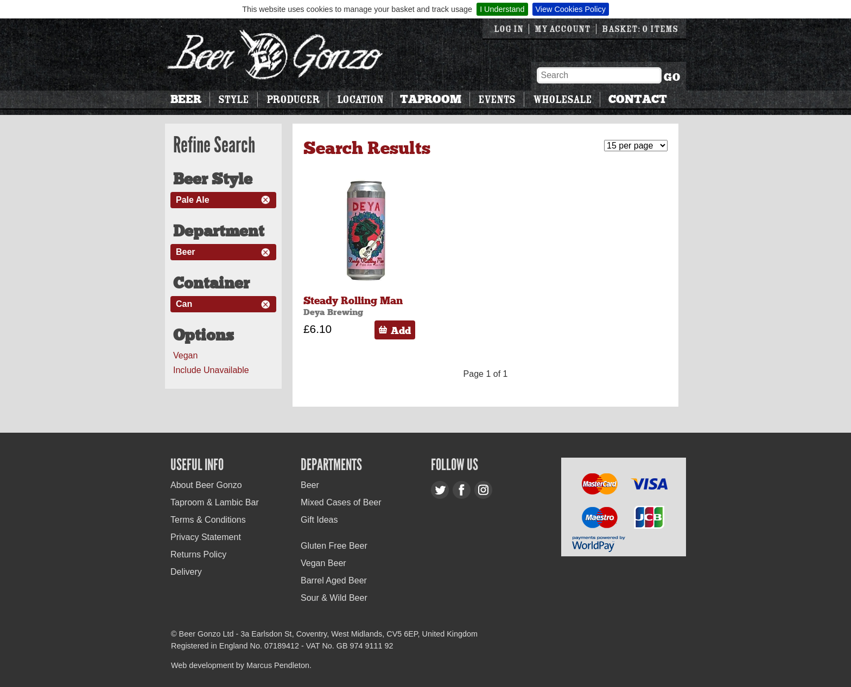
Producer (293, 99)
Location (360, 99)
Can (184, 304)
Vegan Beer (323, 563)
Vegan (185, 355)
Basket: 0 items (640, 29)
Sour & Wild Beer (334, 597)
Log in (508, 29)
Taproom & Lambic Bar (214, 502)
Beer (185, 99)
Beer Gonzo (275, 54)
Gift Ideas (319, 519)
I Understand (502, 9)
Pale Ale (192, 199)
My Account (562, 29)
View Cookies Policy (571, 9)
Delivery (186, 571)
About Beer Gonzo (206, 485)
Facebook (462, 490)
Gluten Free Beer (334, 545)
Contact (637, 99)
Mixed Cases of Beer (341, 502)
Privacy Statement (205, 537)
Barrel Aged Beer (334, 580)
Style (233, 99)
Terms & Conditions (208, 519)
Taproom (430, 99)
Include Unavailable (211, 370)
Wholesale (562, 99)
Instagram (483, 490)
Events (496, 99)
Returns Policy (198, 554)
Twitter (440, 490)
